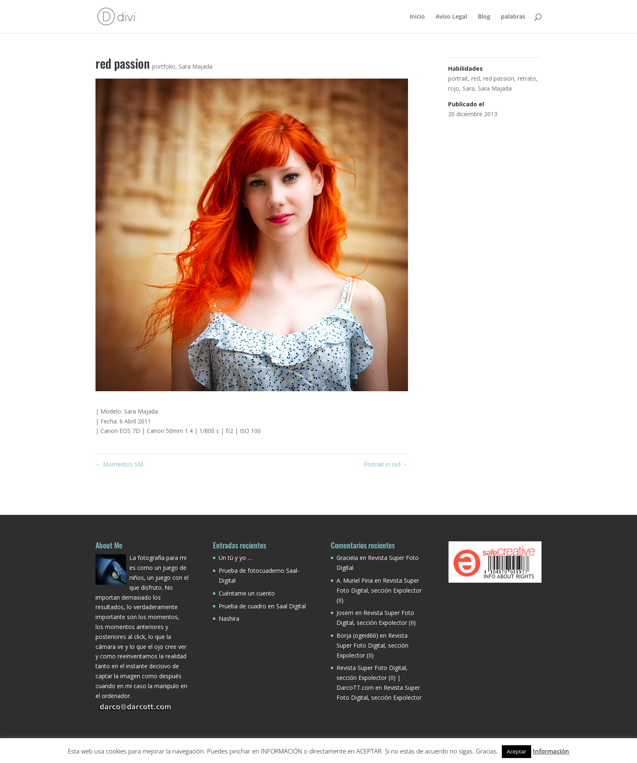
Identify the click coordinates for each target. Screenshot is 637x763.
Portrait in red (386, 464)
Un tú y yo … (235, 558)
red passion (498, 78)
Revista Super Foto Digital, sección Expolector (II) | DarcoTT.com (372, 677)
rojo (453, 88)
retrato (527, 78)
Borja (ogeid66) (357, 635)
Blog (484, 17)
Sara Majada (195, 66)
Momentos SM (119, 464)
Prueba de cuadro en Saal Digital (262, 606)
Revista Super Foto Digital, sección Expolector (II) (379, 590)
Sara (469, 88)
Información (551, 751)
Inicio (417, 17)
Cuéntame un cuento (247, 593)
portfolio (163, 66)
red (475, 78)
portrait (458, 78)
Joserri (344, 613)
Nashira (229, 618)
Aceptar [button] (516, 751)
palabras (513, 17)
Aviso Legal (451, 17)
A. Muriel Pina (354, 580)
